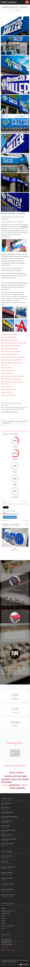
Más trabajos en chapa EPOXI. (11, 360)
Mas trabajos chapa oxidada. (11, 351)
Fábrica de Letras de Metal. (8, 925)
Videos (3, 928)
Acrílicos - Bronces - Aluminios (8, 830)
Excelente (15, 446)
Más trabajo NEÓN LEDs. (9, 340)
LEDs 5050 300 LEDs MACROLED (9, 816)
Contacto (3, 923)
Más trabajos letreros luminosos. (12, 376)
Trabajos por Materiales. (15, 765)
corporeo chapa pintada (13, 407)
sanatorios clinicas (20, 409)
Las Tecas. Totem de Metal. (7, 883)
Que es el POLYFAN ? (8, 370)
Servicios (3, 915)
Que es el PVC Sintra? (6, 803)
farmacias (22, 407)
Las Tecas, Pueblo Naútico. (7, 889)
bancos (24, 785)
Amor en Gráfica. (7, 373)
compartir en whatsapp (9, 511)
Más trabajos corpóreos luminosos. (13, 357)
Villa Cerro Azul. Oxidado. (7, 856)
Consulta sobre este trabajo (10, 412)
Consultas (24, 964)
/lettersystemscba (10, 514)
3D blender (5, 407)
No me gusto (15, 497)
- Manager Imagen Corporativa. (15, 628)
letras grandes (17, 788)
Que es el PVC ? (6, 368)
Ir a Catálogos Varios (10, 517)
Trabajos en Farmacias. (9, 334)
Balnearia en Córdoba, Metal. (8, 867)
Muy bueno (15, 459)
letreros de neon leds (15, 776)
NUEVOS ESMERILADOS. (7, 812)
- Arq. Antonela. (15, 592)
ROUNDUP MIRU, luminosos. (8, 894)
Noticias (3, 920)
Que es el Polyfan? (5, 807)
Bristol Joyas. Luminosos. (7, 872)
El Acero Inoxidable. (5, 825)
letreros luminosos (10, 409)
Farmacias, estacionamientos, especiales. (12, 403)
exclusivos (14, 785)
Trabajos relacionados (10, 524)
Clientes (15, 712)
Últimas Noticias (6, 799)
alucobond (7, 787)
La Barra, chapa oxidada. (7, 878)
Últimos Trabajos (6, 851)
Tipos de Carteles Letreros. (7, 843)
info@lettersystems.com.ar (10, 950)
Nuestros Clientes (15, 743)
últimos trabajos (16, 772)
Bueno (15, 472)
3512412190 (4, 947)
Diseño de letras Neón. (9, 354)
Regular (15, 484)
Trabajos (18, 10)
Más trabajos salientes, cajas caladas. (14, 343)
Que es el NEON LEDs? (8, 337)
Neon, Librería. (4, 861)
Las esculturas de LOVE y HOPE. (9, 839)
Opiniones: (15, 566)
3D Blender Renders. (8, 395)
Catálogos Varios (5, 913)
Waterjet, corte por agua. (7, 834)
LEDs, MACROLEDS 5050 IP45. (11, 346)
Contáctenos (5, 934)
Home (13, 10)
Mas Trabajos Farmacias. (9, 348)
